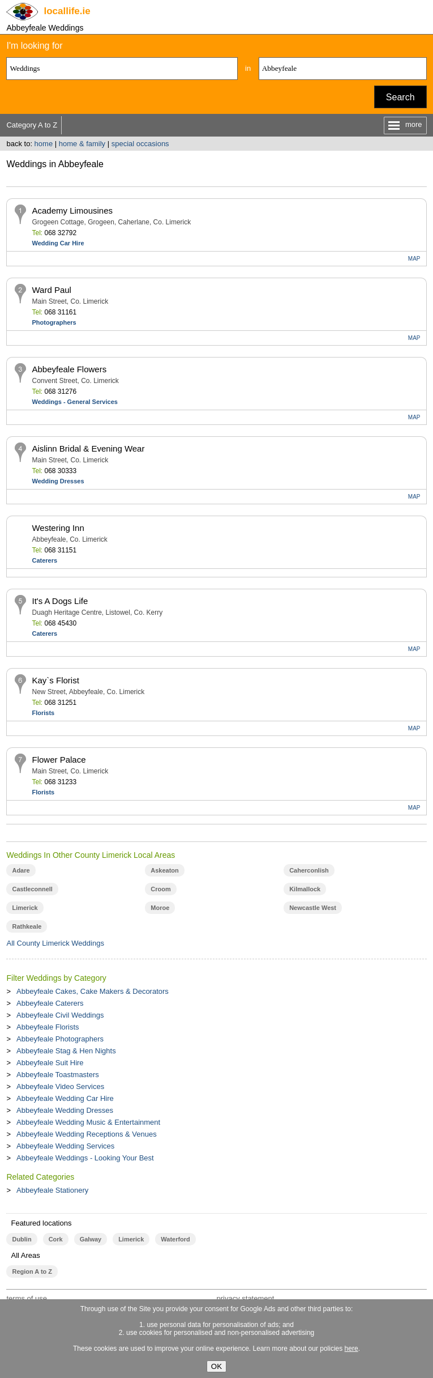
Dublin (21, 1239)
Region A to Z (32, 1271)
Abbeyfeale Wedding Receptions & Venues (86, 1134)
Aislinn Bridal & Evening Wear (88, 448)
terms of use (26, 1298)
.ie (67, 11)
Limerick (24, 907)
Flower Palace (58, 759)
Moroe (160, 907)
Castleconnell (32, 889)
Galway (90, 1239)
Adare (20, 870)
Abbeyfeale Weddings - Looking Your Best (85, 1158)
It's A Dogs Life (60, 601)
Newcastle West (312, 907)
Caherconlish (309, 870)
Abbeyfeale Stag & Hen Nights (66, 1051)
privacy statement (245, 1298)
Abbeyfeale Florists (47, 1027)
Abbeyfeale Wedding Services (65, 1146)
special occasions (140, 143)
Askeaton (164, 870)
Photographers (54, 322)
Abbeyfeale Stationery (52, 1190)
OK (216, 1366)
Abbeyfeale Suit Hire (50, 1062)
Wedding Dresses (58, 481)
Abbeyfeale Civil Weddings (60, 1015)
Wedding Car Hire (58, 243)
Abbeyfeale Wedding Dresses (64, 1110)
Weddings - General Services (74, 401)
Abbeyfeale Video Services (60, 1086)
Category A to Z (31, 125)
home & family (82, 143)
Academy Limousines (72, 210)
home (44, 143)
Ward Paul (51, 290)
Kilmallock (304, 889)
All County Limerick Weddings (55, 943)
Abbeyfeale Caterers (50, 1003)
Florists (43, 712)
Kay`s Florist (55, 680)
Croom (160, 889)
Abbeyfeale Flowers (69, 369)
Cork (56, 1239)
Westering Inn (58, 528)
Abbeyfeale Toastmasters (57, 1074)
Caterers (44, 560)
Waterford (175, 1239)
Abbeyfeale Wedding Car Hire (65, 1098)
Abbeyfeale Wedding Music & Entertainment (88, 1122)
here (351, 1349)
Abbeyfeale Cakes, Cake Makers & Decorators (92, 991)
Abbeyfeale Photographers (60, 1039)
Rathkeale (26, 926)
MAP (414, 259)
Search (400, 97)
